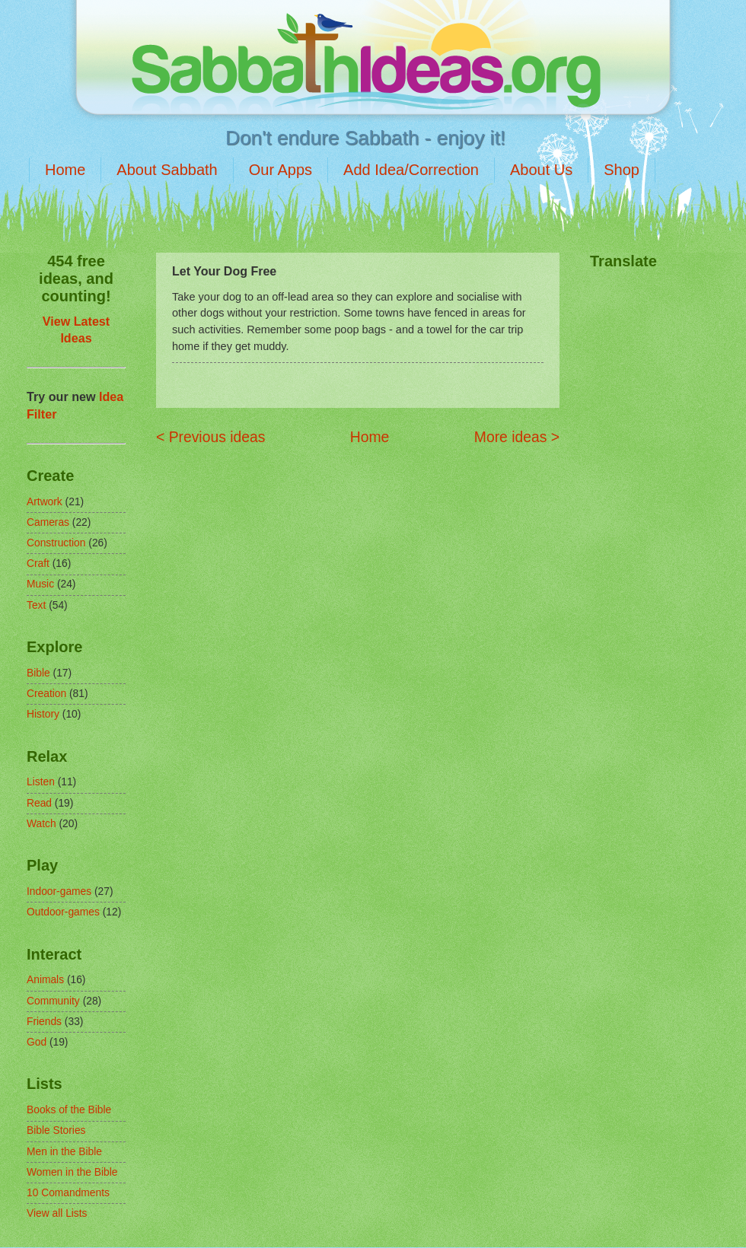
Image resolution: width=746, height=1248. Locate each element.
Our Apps (280, 169)
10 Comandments (68, 1193)
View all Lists (57, 1213)
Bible (38, 673)
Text (36, 605)
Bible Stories (56, 1130)
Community (53, 1001)
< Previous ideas (210, 437)
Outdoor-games (63, 912)
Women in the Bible (72, 1172)
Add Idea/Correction (411, 169)
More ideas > (517, 437)
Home (65, 169)
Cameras (48, 522)
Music (40, 584)
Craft (38, 563)
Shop (621, 169)
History (43, 714)
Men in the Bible (64, 1151)
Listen (41, 782)
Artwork (44, 502)
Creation (46, 693)
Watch (41, 823)
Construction (56, 543)
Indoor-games (59, 891)
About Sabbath (166, 169)
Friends (44, 1021)
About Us (541, 169)
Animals (45, 979)
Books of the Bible (69, 1110)
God (36, 1042)
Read (39, 803)
